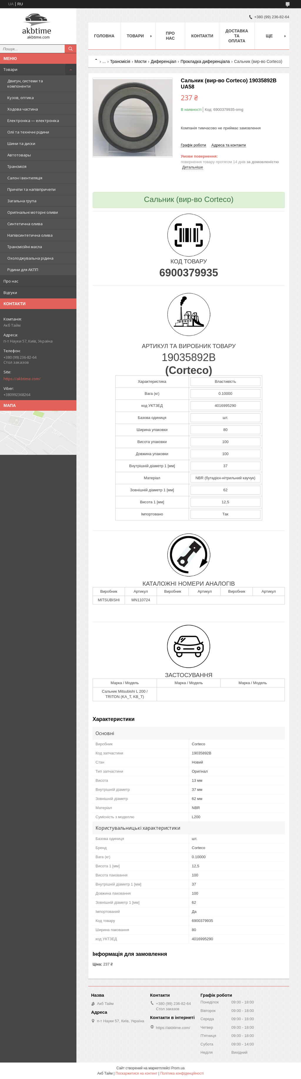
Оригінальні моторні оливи (32, 212)
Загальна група (21, 200)
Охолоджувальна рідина (30, 258)
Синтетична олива (25, 223)
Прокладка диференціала (205, 61)
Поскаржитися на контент (136, 1073)
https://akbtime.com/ (22, 378)
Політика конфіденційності (182, 1073)
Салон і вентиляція (24, 178)
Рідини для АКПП (22, 269)
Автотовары (19, 155)
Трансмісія (16, 166)
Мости (140, 61)
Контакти (202, 36)
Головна (104, 36)
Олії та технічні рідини (28, 132)
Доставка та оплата (236, 36)
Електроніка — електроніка (33, 120)
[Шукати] (70, 48)
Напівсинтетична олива (30, 235)
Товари (10, 69)
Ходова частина (22, 109)
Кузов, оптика (20, 97)
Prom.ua (178, 1068)
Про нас (11, 281)
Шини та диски (21, 143)
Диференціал (163, 61)
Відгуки (10, 292)
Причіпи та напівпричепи (31, 189)
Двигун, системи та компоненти (25, 83)
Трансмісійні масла (24, 246)
